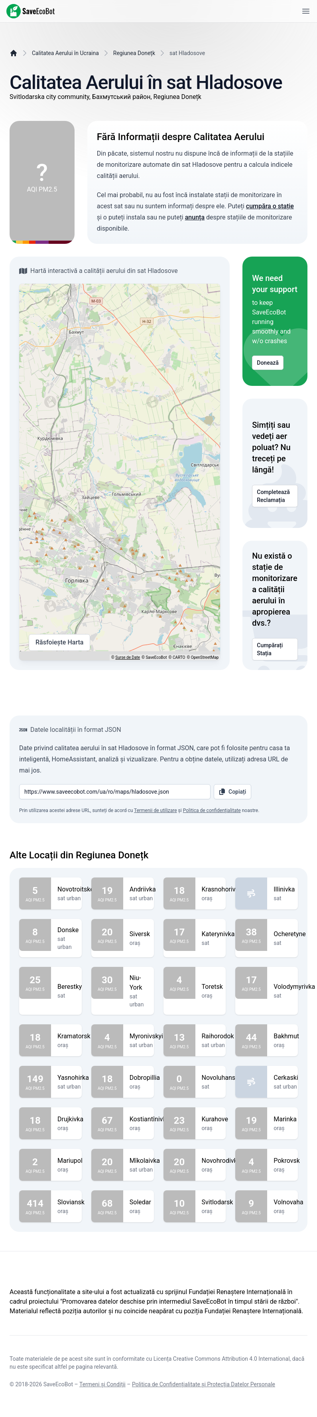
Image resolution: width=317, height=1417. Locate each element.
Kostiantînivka (149, 1119)
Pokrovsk (287, 1161)
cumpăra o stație (270, 206)
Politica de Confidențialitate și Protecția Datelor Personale (203, 1384)
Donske (68, 930)
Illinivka (284, 889)
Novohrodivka (221, 1161)
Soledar (140, 1202)
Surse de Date (127, 657)
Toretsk (212, 987)
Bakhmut (286, 1036)
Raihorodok (218, 1036)
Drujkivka (70, 1119)
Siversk (140, 934)
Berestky (69, 987)
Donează (268, 363)
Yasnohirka (73, 1078)
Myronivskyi (146, 1036)
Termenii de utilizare (155, 810)
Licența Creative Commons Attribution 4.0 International (222, 1359)
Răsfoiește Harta (59, 642)
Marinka (285, 1119)
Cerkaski (286, 1078)
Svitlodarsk (217, 1202)
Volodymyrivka (294, 987)
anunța (195, 217)
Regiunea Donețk (134, 53)
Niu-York (139, 982)
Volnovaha (288, 1202)
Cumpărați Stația (275, 649)
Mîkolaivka (145, 1161)
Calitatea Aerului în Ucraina (65, 53)
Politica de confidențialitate (212, 810)
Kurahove (215, 1119)
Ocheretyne (290, 934)
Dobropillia (145, 1078)
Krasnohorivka (222, 889)
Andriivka (143, 889)
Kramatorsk (74, 1036)
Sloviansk (71, 1202)
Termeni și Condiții (102, 1384)
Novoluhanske (222, 1078)
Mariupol (70, 1161)
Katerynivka (218, 934)
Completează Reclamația (275, 496)
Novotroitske (75, 889)
